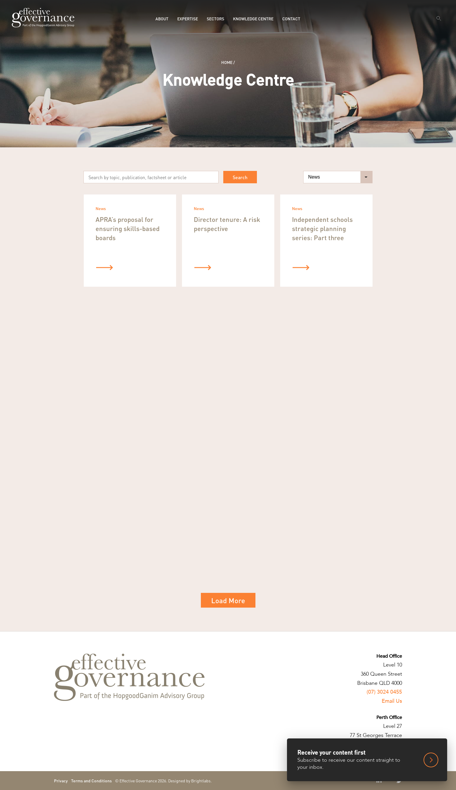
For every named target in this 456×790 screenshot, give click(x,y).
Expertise (187, 19)
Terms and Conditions (91, 781)
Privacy (61, 781)
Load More (228, 600)
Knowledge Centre (253, 19)
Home (226, 62)
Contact (291, 19)
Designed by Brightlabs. (190, 781)
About (161, 19)
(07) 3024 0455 (384, 692)
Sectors (215, 19)
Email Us (392, 701)
